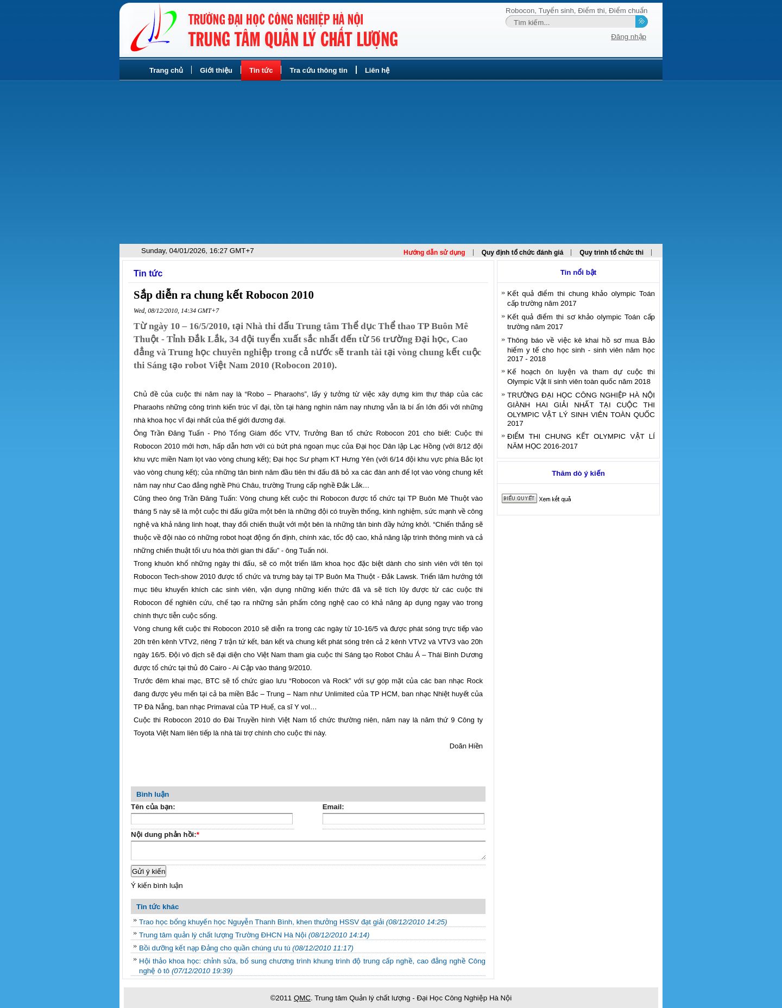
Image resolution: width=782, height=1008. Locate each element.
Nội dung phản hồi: (165, 835)
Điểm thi (591, 11)
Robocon (520, 11)
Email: (333, 807)
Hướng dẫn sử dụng (434, 252)
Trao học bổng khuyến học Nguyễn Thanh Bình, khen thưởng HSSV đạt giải (293, 922)
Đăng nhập (628, 37)
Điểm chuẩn (628, 11)
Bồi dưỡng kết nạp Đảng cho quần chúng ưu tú (246, 948)
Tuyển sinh (556, 11)
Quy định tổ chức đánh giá (523, 252)
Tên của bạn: (153, 807)
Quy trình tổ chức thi (611, 252)
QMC (302, 998)
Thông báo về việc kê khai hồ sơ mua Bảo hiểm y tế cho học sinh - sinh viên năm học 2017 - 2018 (581, 349)
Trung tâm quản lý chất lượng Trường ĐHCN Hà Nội (254, 935)
